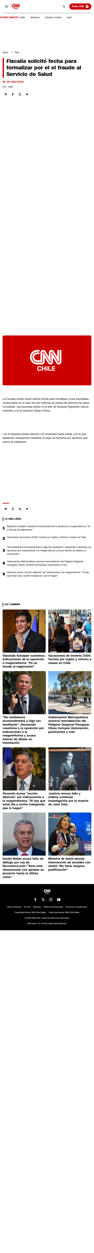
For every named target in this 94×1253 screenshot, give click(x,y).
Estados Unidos (53, 17)
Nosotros (37, 907)
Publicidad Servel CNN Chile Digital (30, 912)
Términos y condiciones (76, 907)
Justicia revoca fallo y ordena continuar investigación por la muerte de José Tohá (68, 799)
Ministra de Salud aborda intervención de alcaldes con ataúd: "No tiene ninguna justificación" (69, 864)
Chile (22, 17)
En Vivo (27, 907)
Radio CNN (80, 6)
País (17, 52)
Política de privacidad (53, 907)
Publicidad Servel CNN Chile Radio (64, 912)
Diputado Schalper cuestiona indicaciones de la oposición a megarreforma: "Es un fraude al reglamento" (48, 528)
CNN (10, 86)
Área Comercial (14, 907)
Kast (69, 17)
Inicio (5, 52)
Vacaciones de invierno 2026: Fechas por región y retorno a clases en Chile (46, 537)
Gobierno (35, 17)
